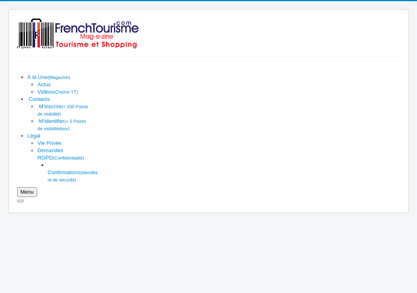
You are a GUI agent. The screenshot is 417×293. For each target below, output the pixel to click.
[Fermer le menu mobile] (20, 201)
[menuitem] (48, 77)
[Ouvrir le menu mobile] (27, 192)
